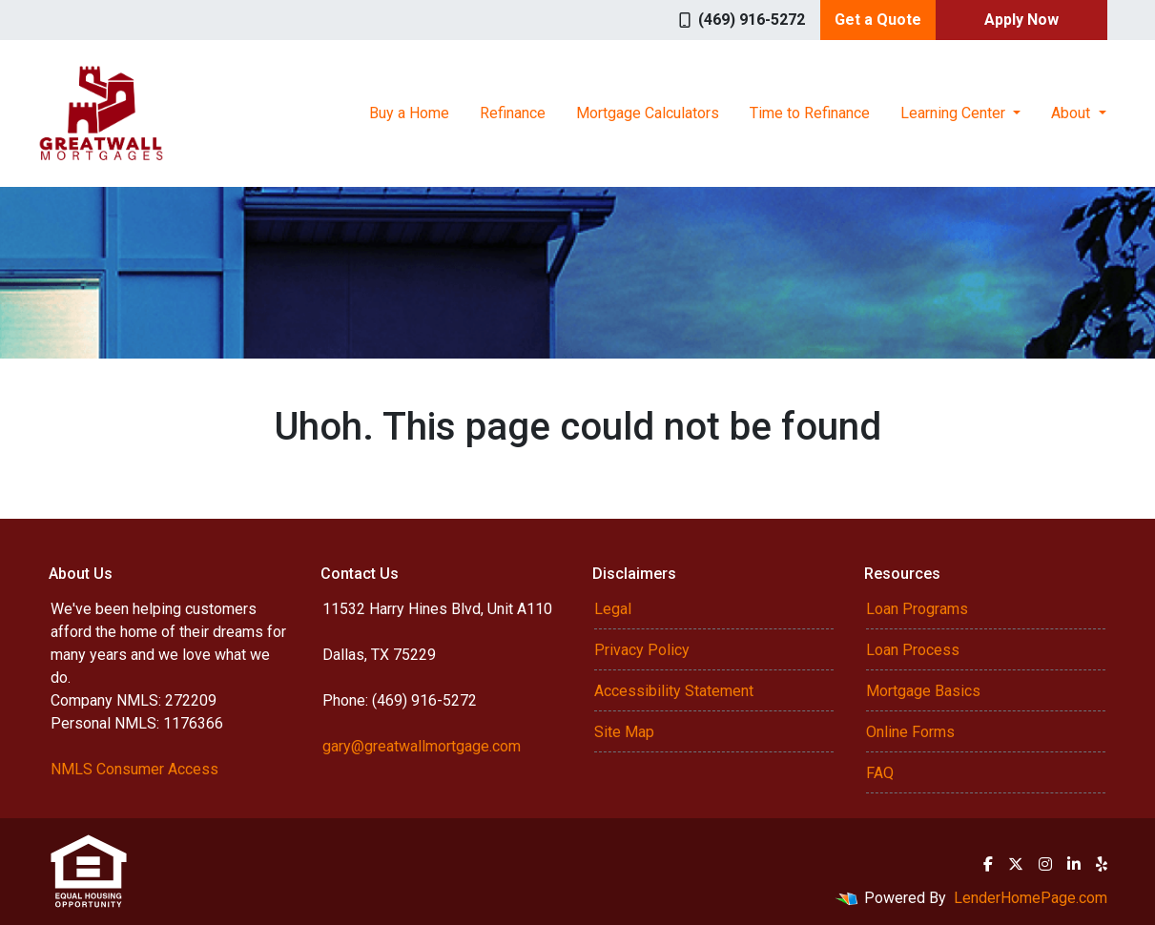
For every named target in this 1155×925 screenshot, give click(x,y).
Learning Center (954, 113)
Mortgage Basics (923, 691)
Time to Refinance (810, 113)
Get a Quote (878, 19)
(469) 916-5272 (742, 19)
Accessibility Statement (673, 691)
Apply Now (1021, 19)
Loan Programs (917, 609)
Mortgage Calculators (647, 113)
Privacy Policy (642, 650)
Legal (612, 609)
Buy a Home (409, 113)
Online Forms (910, 732)
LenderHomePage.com (1030, 898)
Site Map (624, 732)
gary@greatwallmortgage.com (421, 746)
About (1072, 113)
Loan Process (912, 650)
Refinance (513, 113)
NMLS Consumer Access (134, 769)
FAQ (880, 773)
